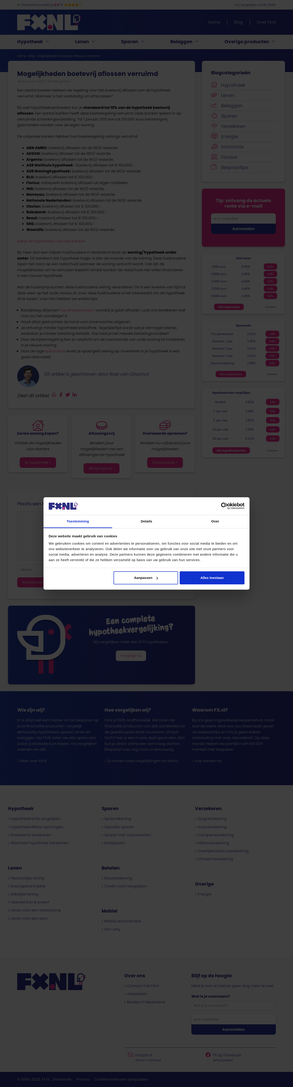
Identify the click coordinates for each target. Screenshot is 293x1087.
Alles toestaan (212, 578)
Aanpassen (146, 578)
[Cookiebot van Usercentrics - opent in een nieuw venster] (224, 506)
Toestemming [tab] (78, 521)
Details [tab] (146, 521)
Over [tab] (215, 521)
